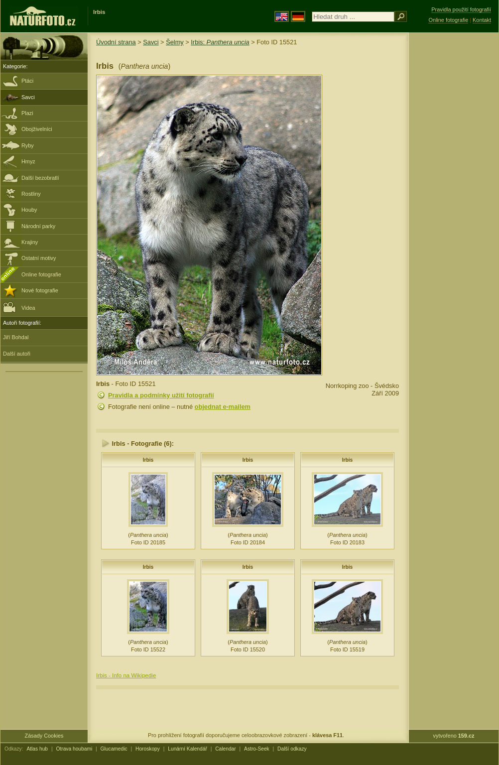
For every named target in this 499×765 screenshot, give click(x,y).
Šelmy (175, 42)
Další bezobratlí (40, 178)
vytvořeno (454, 736)
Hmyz (28, 161)
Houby (29, 210)
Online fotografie (41, 274)
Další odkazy (292, 749)
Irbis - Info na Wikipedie (126, 675)
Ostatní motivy (38, 258)
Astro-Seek (256, 749)
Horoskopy (147, 749)
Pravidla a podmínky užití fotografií (161, 395)
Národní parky (38, 226)
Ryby (27, 145)
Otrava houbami (74, 749)
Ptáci (27, 81)
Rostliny (31, 194)
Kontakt (482, 20)
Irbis (148, 460)
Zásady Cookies (44, 736)
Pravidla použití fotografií (461, 9)
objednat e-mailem (222, 406)
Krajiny (29, 242)
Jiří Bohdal (15, 337)
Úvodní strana (116, 42)
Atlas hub (37, 749)
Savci (28, 97)
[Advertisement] (454, 191)
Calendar (225, 749)
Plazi (27, 113)
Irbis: (220, 42)
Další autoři (16, 354)
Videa (19, 307)
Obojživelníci (36, 129)
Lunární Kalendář (187, 749)
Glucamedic (114, 749)
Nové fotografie (39, 290)
